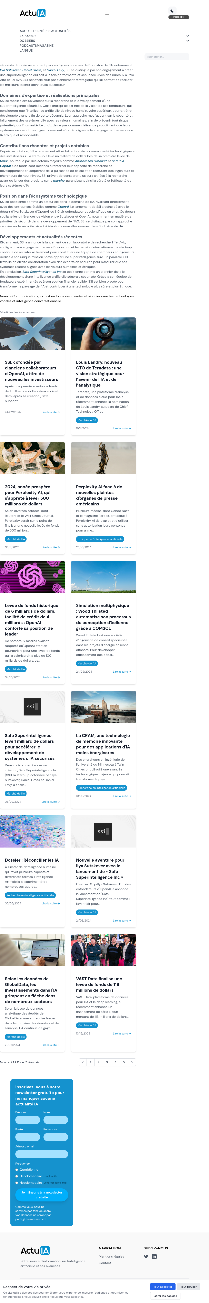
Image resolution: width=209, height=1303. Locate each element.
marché (59, 180)
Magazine (45, 45)
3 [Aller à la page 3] (107, 1062)
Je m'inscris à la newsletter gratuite (41, 1194)
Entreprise (50, 1129)
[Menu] (107, 13)
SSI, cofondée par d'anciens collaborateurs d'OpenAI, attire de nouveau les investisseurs (31, 370)
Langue (26, 50)
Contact (105, 1263)
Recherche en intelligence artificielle (101, 788)
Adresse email (24, 1146)
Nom (46, 1112)
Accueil (26, 31)
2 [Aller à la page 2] (98, 1062)
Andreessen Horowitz (91, 161)
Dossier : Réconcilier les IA (32, 860)
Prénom (20, 1112)
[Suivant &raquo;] (132, 1062)
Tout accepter (162, 1287)
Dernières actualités (51, 31)
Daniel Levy (55, 70)
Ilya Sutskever (10, 70)
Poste (19, 1129)
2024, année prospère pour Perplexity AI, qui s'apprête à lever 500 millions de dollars (27, 495)
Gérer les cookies (165, 1296)
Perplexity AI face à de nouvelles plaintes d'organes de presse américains (99, 495)
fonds (4, 161)
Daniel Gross (31, 70)
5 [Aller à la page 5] (124, 1062)
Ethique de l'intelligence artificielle (100, 539)
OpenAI (63, 206)
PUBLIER (179, 17)
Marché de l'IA (87, 420)
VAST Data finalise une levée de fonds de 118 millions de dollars (99, 984)
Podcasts (28, 45)
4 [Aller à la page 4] (115, 1062)
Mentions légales (111, 1256)
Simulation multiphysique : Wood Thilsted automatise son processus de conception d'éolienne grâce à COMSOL (103, 617)
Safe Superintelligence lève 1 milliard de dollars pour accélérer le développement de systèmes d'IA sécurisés (30, 747)
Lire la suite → (51, 412)
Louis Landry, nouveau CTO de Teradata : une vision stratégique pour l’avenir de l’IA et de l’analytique (100, 373)
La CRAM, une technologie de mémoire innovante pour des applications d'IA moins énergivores (103, 744)
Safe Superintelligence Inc (42, 272)
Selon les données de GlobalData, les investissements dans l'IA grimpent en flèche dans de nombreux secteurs (31, 990)
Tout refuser (188, 1287)
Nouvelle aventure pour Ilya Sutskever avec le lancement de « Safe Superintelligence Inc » (100, 868)
